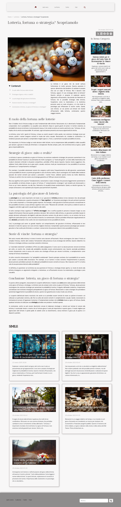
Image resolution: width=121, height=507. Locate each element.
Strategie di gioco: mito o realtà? (22, 94)
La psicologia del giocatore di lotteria (24, 98)
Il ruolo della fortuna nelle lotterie (22, 90)
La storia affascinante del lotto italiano (101, 151)
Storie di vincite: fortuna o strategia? (24, 103)
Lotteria (57, 7)
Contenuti (16, 86)
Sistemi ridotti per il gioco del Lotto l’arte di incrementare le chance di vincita (101, 60)
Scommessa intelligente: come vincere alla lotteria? (101, 122)
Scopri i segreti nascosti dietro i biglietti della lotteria (101, 91)
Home (10, 17)
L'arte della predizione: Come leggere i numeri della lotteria (101, 180)
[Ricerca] (94, 500)
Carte (67, 7)
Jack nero (45, 7)
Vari (76, 7)
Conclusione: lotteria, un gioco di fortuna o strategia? (29, 107)
